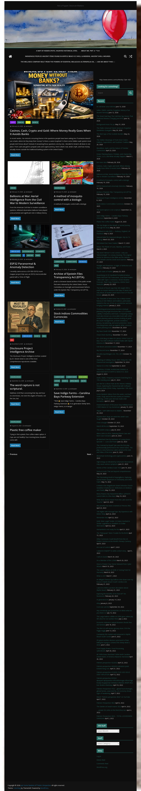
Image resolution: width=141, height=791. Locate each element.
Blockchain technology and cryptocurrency (112, 456)
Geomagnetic (40, 251)
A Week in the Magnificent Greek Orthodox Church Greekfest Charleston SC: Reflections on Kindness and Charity (115, 487)
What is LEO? (101, 576)
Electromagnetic (28, 251)
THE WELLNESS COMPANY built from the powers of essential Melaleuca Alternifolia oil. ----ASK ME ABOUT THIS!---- (68, 62)
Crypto (13, 122)
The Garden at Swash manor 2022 (109, 706)
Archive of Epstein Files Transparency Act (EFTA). (69, 275)
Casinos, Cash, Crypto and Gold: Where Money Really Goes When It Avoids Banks (50, 132)
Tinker (38, 255)
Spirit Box (30, 255)
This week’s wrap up (104, 430)
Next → (90, 454)
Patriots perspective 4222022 (107, 663)
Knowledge (82, 261)
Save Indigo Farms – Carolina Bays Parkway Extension (72, 394)
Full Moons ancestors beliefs (107, 347)
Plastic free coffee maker (25, 430)
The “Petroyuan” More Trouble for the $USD (112, 533)
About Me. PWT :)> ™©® (90, 51)
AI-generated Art (102, 600)
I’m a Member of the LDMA (106, 560)
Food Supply (83, 377)
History (13, 188)
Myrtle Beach (74, 381)
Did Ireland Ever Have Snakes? (107, 243)
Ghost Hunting (15, 255)
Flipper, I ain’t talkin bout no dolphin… (110, 411)
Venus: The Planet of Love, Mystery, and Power (114, 247)
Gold (28, 122)
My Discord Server (103, 350)
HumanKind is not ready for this (108, 529)
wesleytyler (29, 126)
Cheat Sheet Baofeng (104, 335)
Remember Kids (102, 517)
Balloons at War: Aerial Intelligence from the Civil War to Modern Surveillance (27, 199)
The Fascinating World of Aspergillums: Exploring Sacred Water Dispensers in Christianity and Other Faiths (114, 479)
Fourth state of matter (105, 271)
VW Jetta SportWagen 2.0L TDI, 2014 (110, 354)
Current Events (71, 261)
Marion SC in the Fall (104, 366)
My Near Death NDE (104, 331)
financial (21, 122)
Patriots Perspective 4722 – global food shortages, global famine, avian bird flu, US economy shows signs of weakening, (115, 691)
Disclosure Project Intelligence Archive (22, 349)
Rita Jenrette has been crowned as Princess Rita (114, 506)
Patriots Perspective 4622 (106, 703)
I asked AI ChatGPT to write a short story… (112, 551)
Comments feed (102, 764)
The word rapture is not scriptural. (25, 386)
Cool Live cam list (103, 607)
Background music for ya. (106, 124)
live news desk (102, 162)
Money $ (35, 122)
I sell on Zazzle (102, 557)
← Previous (12, 454)
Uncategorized (59, 188)
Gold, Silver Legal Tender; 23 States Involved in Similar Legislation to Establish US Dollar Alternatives (113, 523)
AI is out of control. (103, 547)
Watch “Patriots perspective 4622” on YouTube (113, 697)
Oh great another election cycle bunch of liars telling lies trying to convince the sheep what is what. (113, 642)
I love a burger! (102, 423)
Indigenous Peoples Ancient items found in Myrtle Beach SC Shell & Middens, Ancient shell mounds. (68, 56)
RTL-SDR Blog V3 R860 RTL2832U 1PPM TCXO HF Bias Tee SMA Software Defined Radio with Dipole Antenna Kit (115, 340)
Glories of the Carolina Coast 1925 (109, 468)
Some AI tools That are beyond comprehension (114, 471)
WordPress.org (102, 767)
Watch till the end (103, 426)
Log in (99, 756)
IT (23, 255)
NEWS (56, 265)
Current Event (59, 261)
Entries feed (101, 760)
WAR (12, 340)
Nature (83, 381)
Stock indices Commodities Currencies (71, 315)
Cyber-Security (15, 251)
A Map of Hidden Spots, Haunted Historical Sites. (57, 51)
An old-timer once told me (106, 107)
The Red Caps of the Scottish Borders (110, 134)
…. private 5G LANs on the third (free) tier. (111, 710)
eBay (98, 603)
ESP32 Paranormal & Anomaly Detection (23, 265)
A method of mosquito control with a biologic (68, 197)
